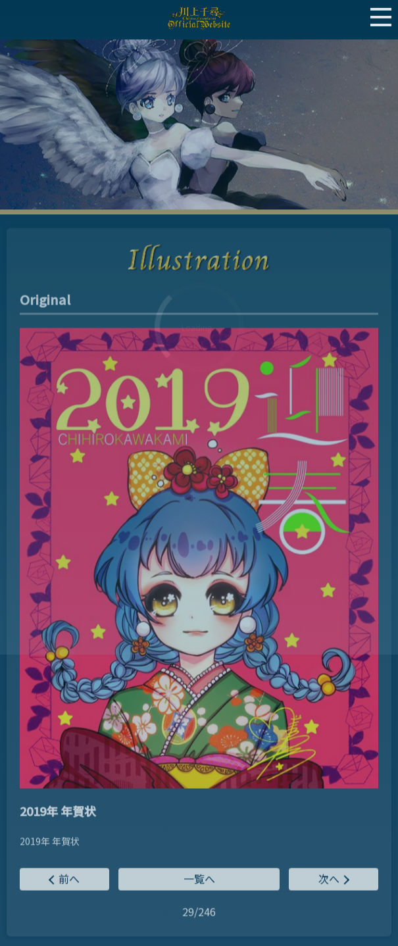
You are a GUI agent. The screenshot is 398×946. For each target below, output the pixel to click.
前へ (69, 879)
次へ (328, 879)
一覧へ (199, 879)
